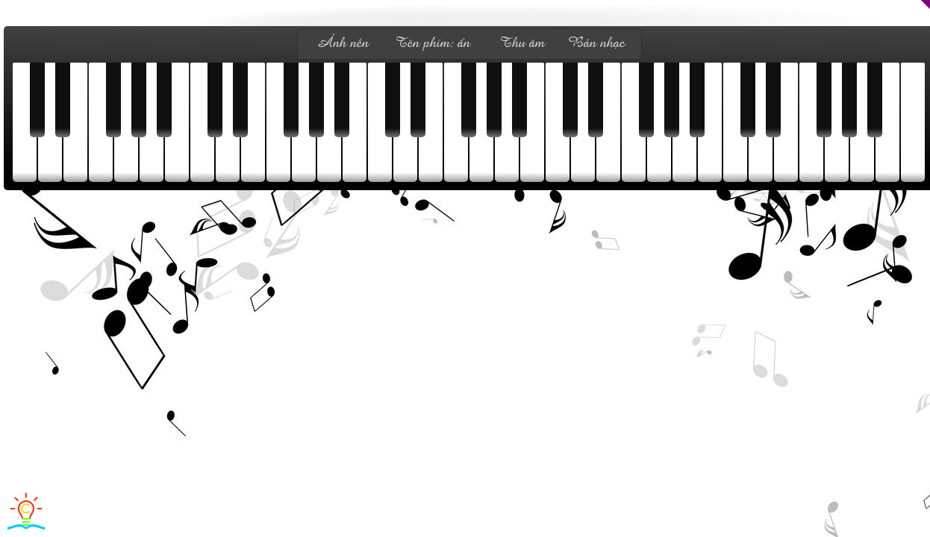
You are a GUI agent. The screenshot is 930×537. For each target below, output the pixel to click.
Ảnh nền (342, 44)
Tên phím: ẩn (432, 44)
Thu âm (522, 44)
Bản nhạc (596, 44)
